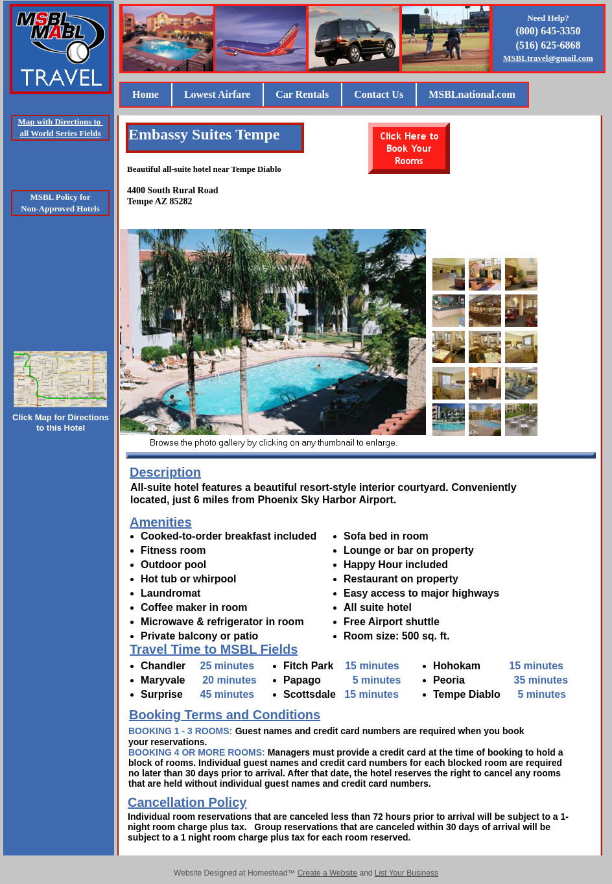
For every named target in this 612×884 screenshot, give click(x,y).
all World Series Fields (59, 133)
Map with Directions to (60, 121)
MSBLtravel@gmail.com (548, 58)
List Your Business (406, 873)
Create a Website (328, 873)
